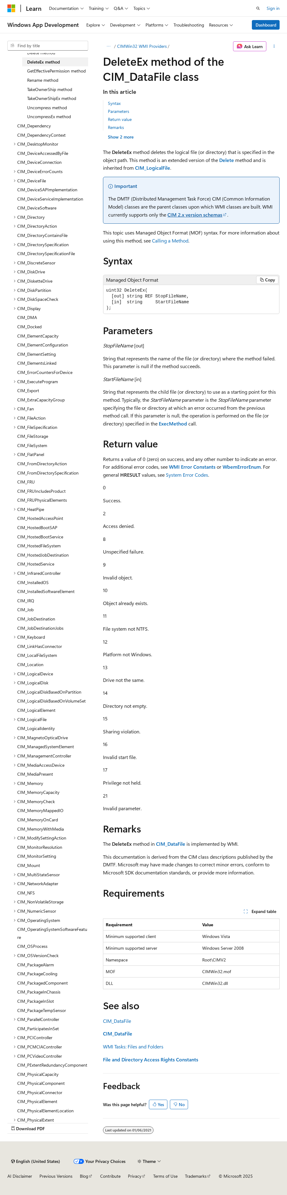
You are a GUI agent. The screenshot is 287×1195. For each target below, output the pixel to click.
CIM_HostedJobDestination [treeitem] (43, 555)
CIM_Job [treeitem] (25, 609)
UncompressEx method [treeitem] (49, 116)
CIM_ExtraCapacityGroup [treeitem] (41, 400)
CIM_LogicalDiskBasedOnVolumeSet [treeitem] (51, 701)
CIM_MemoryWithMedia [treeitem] (40, 829)
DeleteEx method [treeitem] (43, 62)
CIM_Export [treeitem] (28, 390)
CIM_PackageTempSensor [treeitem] (41, 1010)
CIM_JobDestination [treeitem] (36, 619)
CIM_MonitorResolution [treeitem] (39, 847)
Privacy (134, 1176)
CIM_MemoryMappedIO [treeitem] (40, 810)
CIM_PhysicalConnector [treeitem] (39, 1092)
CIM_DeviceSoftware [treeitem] (36, 208)
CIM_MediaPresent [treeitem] (35, 774)
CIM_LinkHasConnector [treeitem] (39, 646)
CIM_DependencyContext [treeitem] (41, 135)
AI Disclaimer (19, 1176)
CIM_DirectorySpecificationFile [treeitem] (46, 253)
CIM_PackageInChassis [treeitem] (38, 992)
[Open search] (258, 8)
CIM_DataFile (117, 1021)
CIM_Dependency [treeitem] (34, 126)
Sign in (273, 8)
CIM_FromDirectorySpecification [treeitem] (48, 473)
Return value (120, 119)
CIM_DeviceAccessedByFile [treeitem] (42, 153)
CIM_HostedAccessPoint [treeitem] (40, 518)
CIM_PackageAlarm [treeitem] (35, 965)
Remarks (116, 127)
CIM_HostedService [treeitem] (35, 564)
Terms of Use (165, 1176)
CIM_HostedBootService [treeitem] (40, 537)
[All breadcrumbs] (108, 46)
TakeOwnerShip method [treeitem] (49, 89)
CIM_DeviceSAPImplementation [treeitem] (47, 190)
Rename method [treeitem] (42, 80)
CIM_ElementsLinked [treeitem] (36, 363)
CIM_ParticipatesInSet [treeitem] (38, 1028)
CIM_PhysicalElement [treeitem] (37, 1101)
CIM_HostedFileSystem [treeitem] (39, 546)
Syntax (114, 103)
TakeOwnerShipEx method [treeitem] (51, 98)
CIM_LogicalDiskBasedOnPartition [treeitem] (49, 692)
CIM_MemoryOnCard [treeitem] (37, 820)
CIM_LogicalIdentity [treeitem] (36, 728)
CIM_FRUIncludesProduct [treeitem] (41, 491)
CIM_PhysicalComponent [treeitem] (41, 1083)
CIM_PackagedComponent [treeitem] (42, 983)
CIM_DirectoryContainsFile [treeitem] (42, 235)
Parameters (118, 111)
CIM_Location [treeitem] (30, 664)
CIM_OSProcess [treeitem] (32, 946)
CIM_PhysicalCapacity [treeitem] (38, 1074)
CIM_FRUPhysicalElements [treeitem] (42, 500)
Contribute (110, 1176)
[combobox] (47, 46)
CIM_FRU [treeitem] (26, 482)
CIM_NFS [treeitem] (26, 893)
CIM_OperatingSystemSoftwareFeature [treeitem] (52, 933)
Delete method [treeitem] (41, 53)
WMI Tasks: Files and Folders (133, 1046)
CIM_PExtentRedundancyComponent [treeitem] (52, 1065)
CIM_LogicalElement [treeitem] (36, 710)
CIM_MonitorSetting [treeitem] (36, 856)
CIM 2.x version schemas (194, 214)
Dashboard (266, 25)
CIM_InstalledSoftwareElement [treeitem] (46, 591)
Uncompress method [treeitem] (47, 107)
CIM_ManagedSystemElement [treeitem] (45, 746)
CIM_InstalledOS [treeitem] (33, 582)
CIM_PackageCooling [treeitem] (37, 974)
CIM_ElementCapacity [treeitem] (38, 336)
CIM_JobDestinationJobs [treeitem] (40, 628)
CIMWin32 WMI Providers (142, 46)
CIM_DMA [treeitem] (27, 317)
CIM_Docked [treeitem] (29, 327)
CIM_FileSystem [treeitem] (32, 445)
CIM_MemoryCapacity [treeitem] (38, 792)
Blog (84, 1176)
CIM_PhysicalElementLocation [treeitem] (45, 1111)
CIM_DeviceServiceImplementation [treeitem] (50, 199)
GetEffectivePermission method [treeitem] (56, 71)
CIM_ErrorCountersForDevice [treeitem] (44, 372)
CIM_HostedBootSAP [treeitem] (37, 527)
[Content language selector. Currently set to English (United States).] (35, 1161)
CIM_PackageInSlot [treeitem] (35, 1001)
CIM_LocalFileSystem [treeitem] (37, 655)
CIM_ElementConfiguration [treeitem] (42, 345)
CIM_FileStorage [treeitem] (32, 436)
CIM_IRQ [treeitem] (25, 601)
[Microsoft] (11, 8)
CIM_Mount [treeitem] (28, 865)
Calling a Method (170, 240)
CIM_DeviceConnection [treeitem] (39, 162)
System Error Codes (187, 474)
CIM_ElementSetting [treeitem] (36, 354)
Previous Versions (55, 1176)
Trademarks (196, 1176)
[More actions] (274, 46)
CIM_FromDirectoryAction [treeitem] (42, 464)
